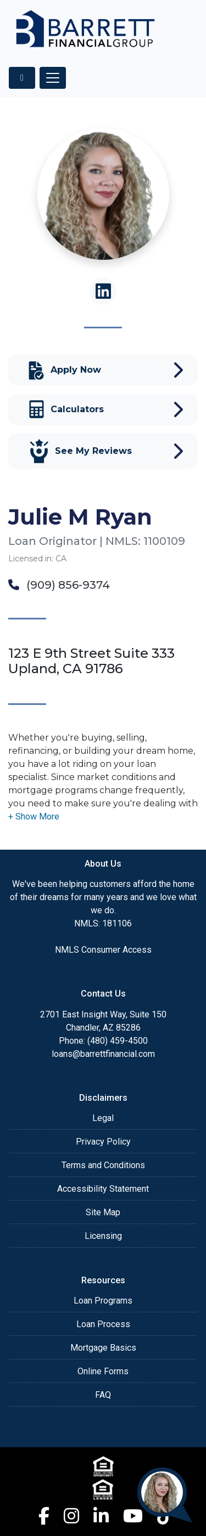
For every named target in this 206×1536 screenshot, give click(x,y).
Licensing (103, 1236)
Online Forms (103, 1371)
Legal (103, 1118)
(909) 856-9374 (59, 584)
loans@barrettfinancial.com (103, 1054)
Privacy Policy (103, 1141)
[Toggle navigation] (53, 78)
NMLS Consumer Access (103, 950)
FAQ (103, 1395)
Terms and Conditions (103, 1165)
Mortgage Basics (103, 1347)
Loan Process (103, 1324)
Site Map (103, 1212)
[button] (33, 816)
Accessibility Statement (103, 1189)
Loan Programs (103, 1300)
